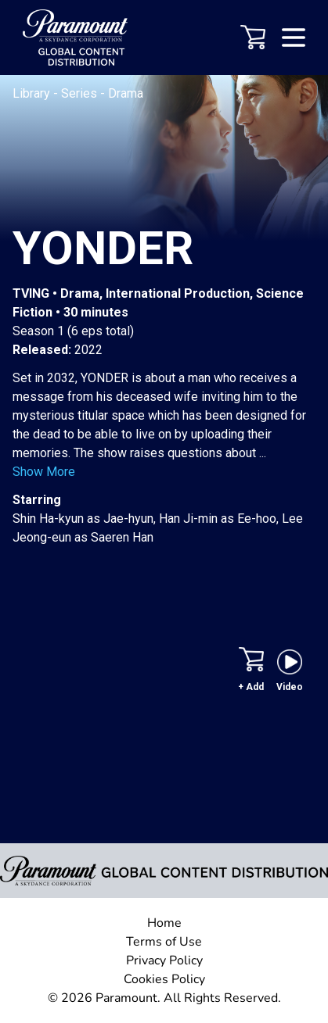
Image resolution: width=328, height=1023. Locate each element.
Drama (125, 93)
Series (80, 93)
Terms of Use (164, 941)
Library (33, 93)
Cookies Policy (164, 979)
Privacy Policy (164, 960)
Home (164, 923)
